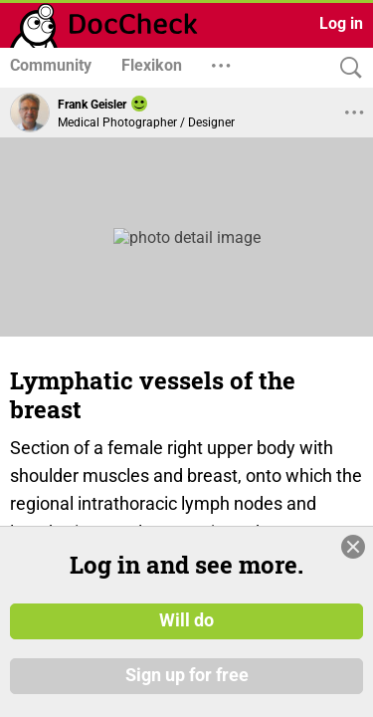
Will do (186, 620)
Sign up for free (187, 676)
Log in (341, 23)
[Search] (346, 68)
